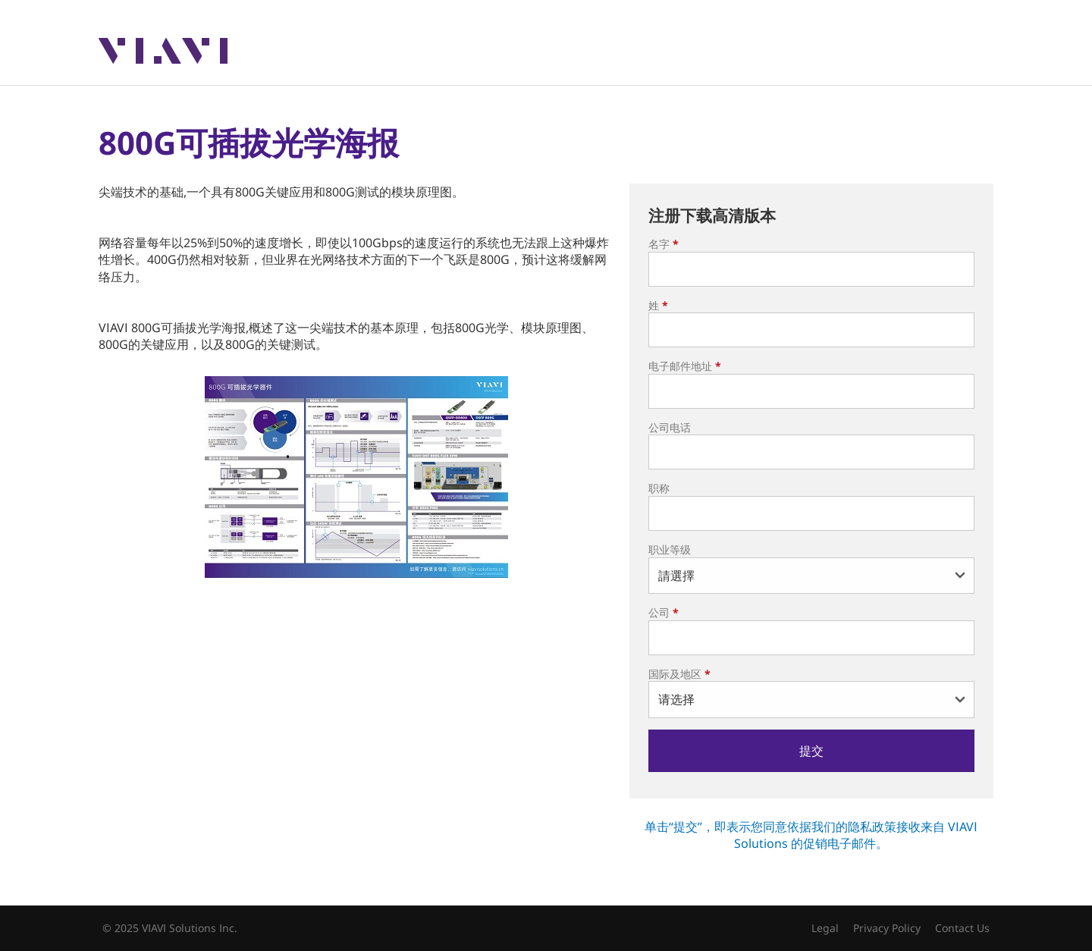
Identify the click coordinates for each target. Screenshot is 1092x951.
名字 (663, 244)
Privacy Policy (887, 928)
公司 (663, 612)
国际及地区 (679, 674)
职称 (659, 488)
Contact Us (962, 928)
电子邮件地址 (684, 366)
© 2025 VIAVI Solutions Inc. (169, 928)
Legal (825, 928)
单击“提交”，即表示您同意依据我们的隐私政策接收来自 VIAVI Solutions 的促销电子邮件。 (811, 835)
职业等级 (669, 549)
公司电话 (669, 427)
